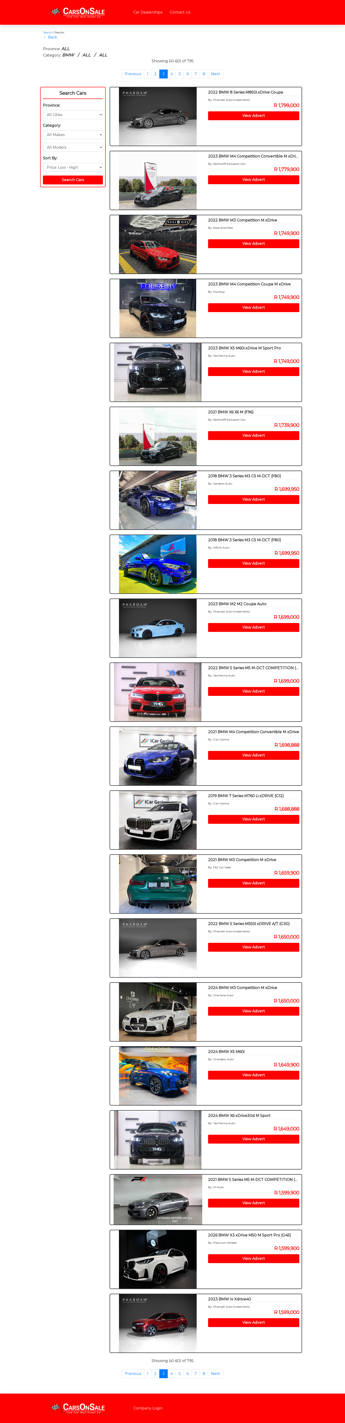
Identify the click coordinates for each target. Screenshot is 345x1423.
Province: (51, 105)
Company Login (148, 1408)
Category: (52, 125)
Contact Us (180, 12)
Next (215, 74)
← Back (50, 37)
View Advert (253, 115)
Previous (133, 74)
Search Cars (72, 93)
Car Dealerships (147, 12)
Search (47, 32)
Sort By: (50, 158)
